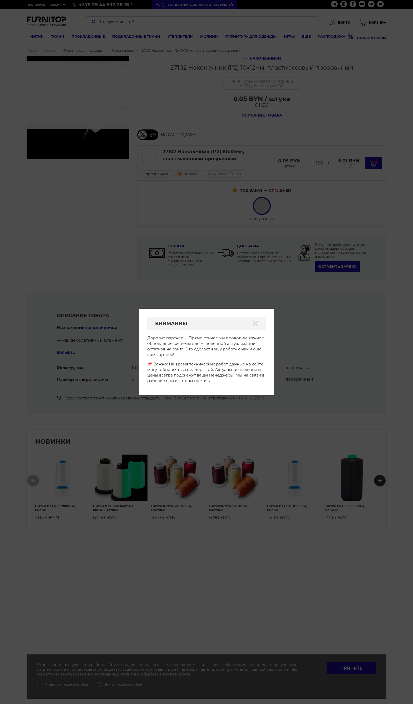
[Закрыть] (255, 323)
